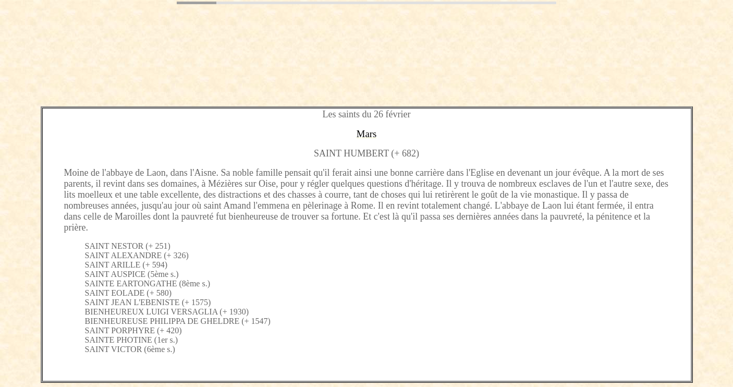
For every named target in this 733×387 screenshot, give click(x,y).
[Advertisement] (194, 74)
